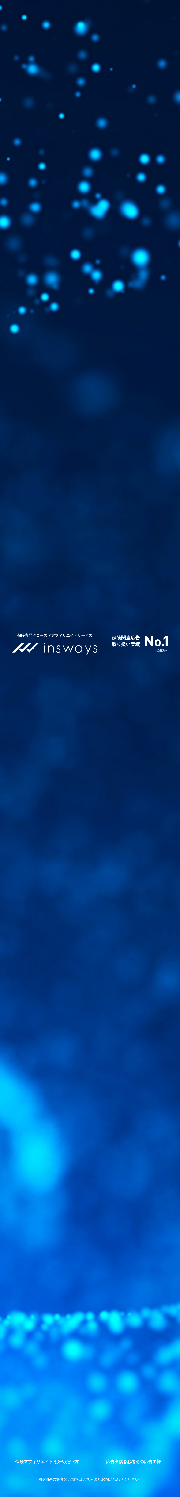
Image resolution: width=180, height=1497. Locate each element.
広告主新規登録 (133, 1461)
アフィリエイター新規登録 (47, 1461)
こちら (88, 1479)
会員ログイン (159, 8)
